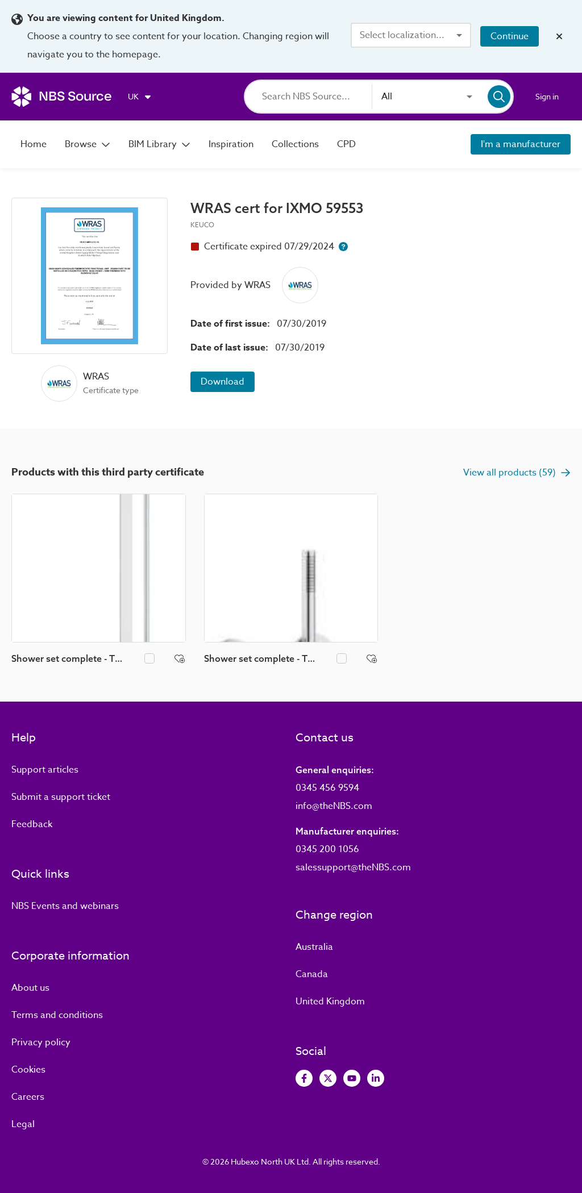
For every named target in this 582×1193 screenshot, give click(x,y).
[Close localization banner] (559, 36)
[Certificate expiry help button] (343, 246)
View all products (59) (517, 472)
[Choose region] (140, 96)
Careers (27, 1097)
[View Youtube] (351, 1078)
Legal (23, 1124)
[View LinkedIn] (375, 1078)
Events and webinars (65, 906)
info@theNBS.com (334, 806)
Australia (314, 947)
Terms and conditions (57, 1015)
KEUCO (202, 225)
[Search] (317, 96)
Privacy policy (40, 1042)
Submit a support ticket (60, 797)
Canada (312, 974)
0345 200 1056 (327, 849)
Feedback (31, 824)
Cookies (28, 1070)
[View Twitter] (327, 1078)
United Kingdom (330, 1001)
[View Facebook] (304, 1078)
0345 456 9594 (327, 788)
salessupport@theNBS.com (353, 867)
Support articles (44, 770)
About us (30, 988)
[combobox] (411, 35)
